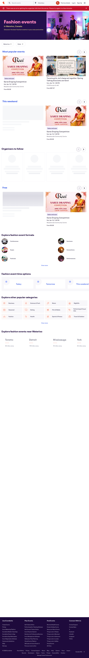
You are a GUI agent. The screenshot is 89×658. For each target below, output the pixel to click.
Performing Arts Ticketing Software (34, 627)
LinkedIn (71, 634)
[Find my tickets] (65, 3)
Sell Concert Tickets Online (32, 629)
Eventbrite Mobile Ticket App (10, 631)
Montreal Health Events (53, 624)
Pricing (4, 627)
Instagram (71, 636)
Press (63, 650)
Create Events (6, 624)
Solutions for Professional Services (34, 634)
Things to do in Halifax (52, 641)
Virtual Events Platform (30, 641)
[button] (8, 44)
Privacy (48, 653)
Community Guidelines (8, 641)
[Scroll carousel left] (79, 188)
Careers (58, 650)
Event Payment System (31, 631)
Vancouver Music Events (53, 629)
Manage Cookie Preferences (44, 655)
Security (24, 653)
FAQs (3, 643)
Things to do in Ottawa (53, 631)
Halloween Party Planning (31, 639)
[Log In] (73, 3)
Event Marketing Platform (9, 629)
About (43, 650)
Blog (48, 650)
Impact (68, 650)
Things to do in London (53, 639)
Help (52, 650)
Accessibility (55, 653)
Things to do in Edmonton (53, 636)
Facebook (71, 631)
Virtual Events (50, 643)
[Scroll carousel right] (84, 52)
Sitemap (4, 646)
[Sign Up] (79, 3)
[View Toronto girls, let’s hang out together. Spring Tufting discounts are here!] (66, 66)
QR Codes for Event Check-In (32, 643)
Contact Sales (72, 627)
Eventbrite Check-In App (8, 634)
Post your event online (30, 646)
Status (38, 653)
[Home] (3, 3)
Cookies (63, 653)
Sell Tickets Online (29, 624)
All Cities (49, 646)
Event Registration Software (9, 639)
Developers (31, 653)
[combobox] (46, 3)
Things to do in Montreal (53, 634)
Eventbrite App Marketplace (9, 636)
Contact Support (73, 624)
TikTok (71, 639)
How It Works (20, 650)
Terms (43, 653)
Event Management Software (32, 636)
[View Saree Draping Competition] (23, 66)
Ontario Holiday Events (53, 627)
